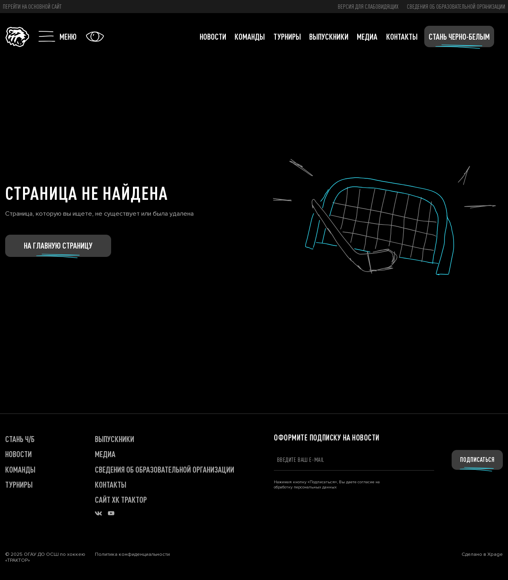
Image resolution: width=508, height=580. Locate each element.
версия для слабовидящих (368, 6)
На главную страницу (58, 245)
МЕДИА (105, 454)
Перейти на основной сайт (32, 6)
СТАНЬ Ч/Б (20, 439)
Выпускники (328, 36)
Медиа (367, 36)
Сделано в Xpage (482, 554)
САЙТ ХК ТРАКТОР (121, 499)
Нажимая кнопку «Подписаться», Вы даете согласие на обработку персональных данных (327, 484)
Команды (250, 36)
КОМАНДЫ (20, 469)
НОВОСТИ (18, 454)
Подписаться (477, 459)
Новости (213, 36)
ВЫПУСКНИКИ (114, 439)
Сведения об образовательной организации (456, 6)
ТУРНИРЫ (19, 484)
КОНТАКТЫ (110, 484)
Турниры (287, 36)
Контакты (402, 36)
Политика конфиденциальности (132, 554)
